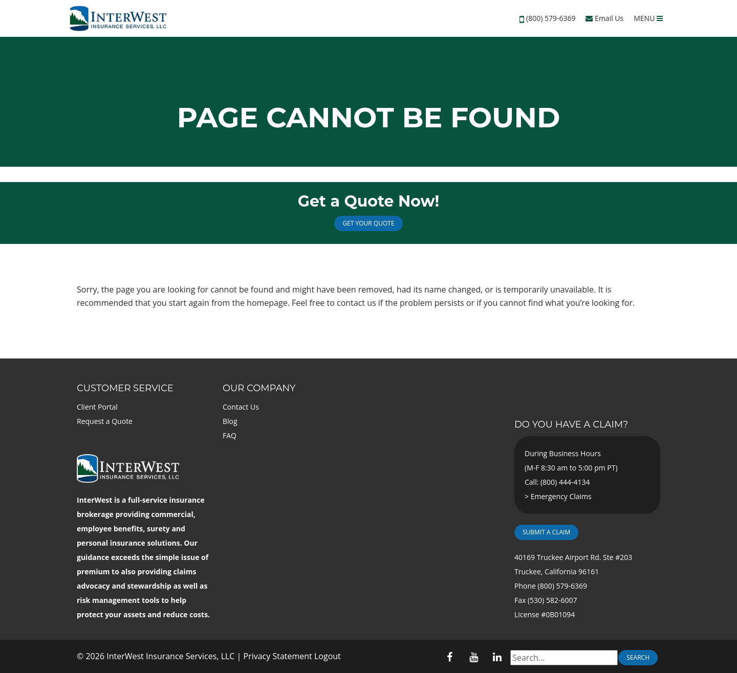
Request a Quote (105, 421)
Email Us (604, 18)
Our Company (259, 388)
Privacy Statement (278, 656)
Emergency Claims (561, 496)
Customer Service (125, 388)
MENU (648, 18)
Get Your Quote (368, 223)
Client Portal (97, 407)
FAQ (229, 435)
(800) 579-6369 (550, 18)
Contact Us (241, 407)
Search (637, 657)
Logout (327, 656)
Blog (230, 421)
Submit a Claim (546, 532)
